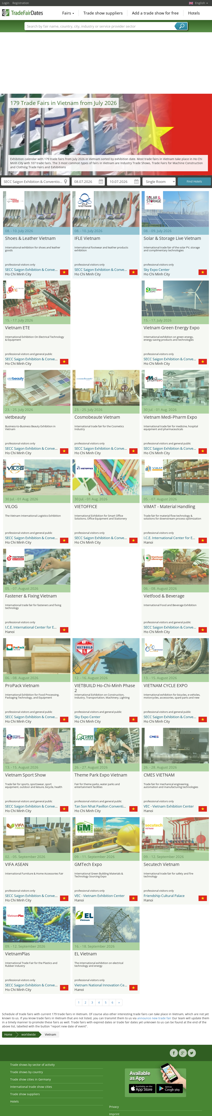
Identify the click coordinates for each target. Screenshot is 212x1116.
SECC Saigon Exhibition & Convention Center (40, 269)
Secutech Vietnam (161, 864)
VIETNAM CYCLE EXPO (166, 685)
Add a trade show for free (155, 13)
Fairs (68, 13)
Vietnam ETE (17, 327)
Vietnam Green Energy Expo (172, 327)
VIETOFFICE (85, 506)
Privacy (114, 1107)
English (201, 3)
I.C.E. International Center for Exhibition (175, 537)
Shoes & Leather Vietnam (30, 238)
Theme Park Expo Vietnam (100, 775)
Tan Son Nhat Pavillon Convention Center (106, 806)
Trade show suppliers (103, 13)
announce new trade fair (154, 1018)
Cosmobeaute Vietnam (97, 417)
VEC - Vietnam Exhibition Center (169, 806)
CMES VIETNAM (159, 775)
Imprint (114, 1114)
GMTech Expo (88, 864)
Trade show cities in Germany (30, 1079)
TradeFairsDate (22, 13)
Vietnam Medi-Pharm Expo (170, 417)
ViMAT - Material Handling (169, 506)
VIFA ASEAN (16, 864)
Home (8, 1034)
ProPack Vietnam (22, 685)
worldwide (28, 1034)
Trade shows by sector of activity (32, 1065)
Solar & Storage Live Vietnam (172, 238)
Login (5, 3)
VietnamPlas (17, 954)
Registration (20, 3)
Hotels (194, 13)
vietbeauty (15, 417)
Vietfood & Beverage (164, 596)
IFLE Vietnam (87, 238)
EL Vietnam (85, 954)
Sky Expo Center (157, 269)
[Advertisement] (106, 63)
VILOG (11, 506)
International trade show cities (31, 1087)
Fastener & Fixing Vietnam (31, 596)
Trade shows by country (26, 1072)
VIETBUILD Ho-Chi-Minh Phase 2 (104, 688)
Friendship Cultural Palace (164, 895)
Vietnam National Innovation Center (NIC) (107, 985)
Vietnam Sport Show (25, 775)
